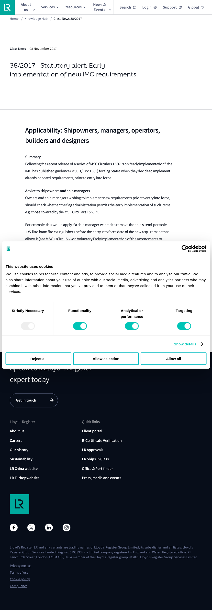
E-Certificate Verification (102, 440)
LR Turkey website (24, 477)
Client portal (92, 431)
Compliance (18, 586)
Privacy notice (20, 565)
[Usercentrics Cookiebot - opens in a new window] (185, 248)
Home (14, 18)
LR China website (23, 468)
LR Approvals (92, 449)
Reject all (38, 359)
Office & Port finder (97, 468)
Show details (185, 344)
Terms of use (19, 572)
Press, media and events (101, 477)
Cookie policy (20, 579)
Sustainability (21, 459)
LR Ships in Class (95, 459)
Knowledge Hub (36, 18)
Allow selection (106, 359)
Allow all (173, 359)
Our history (19, 449)
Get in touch (26, 400)
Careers (16, 440)
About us (17, 431)
